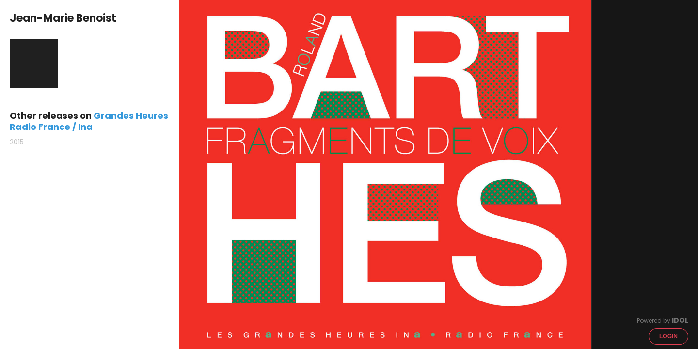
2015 (17, 142)
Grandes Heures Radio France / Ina (89, 121)
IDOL (680, 320)
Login (668, 336)
